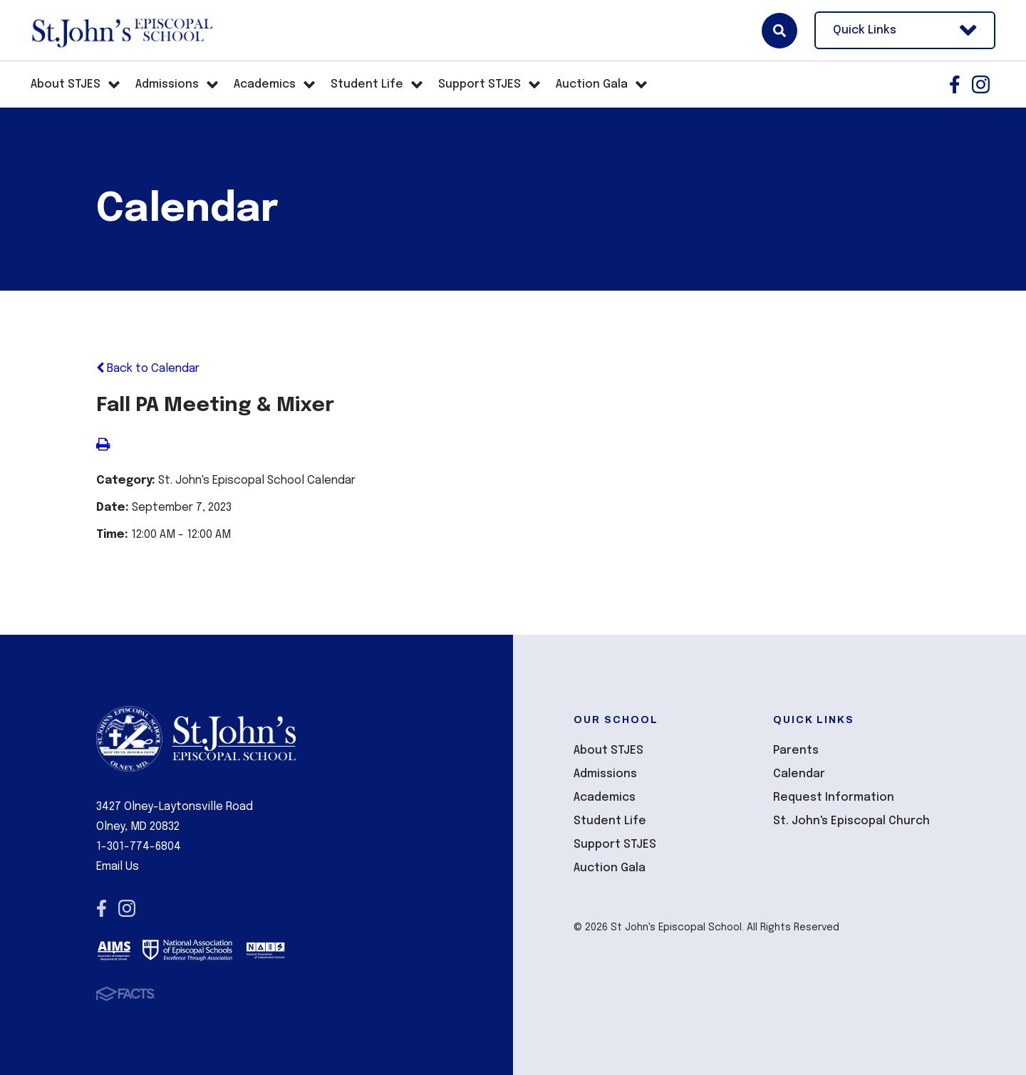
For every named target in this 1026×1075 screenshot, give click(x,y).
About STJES (608, 750)
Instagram (981, 84)
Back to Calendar (148, 369)
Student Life (610, 821)
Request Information (833, 797)
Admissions (605, 774)
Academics (605, 797)
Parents (796, 750)
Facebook (954, 84)
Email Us (117, 867)
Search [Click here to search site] (779, 30)
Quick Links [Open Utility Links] (905, 30)
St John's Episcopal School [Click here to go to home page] (121, 30)
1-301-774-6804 (138, 847)
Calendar (799, 774)
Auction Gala (610, 868)
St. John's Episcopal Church (851, 821)
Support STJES (615, 844)
